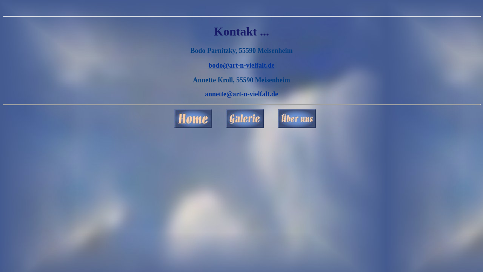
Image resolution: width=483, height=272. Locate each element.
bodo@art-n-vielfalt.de (241, 65)
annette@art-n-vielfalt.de (241, 94)
